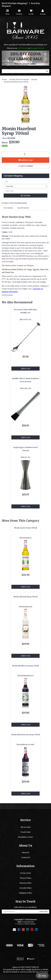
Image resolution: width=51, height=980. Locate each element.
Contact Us (25, 857)
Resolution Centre (25, 837)
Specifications (23, 208)
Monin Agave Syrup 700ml (25, 528)
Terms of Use (25, 873)
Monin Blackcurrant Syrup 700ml (25, 735)
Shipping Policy (25, 893)
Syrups (34, 79)
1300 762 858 (23, 48)
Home (4, 79)
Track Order (25, 832)
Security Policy (25, 888)
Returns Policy (25, 883)
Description (8, 208)
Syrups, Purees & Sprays (19, 79)
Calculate (25, 195)
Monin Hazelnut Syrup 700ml (16, 82)
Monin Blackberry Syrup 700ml (25, 666)
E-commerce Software (22, 924)
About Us (25, 852)
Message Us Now (37, 48)
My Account (25, 827)
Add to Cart (25, 160)
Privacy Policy (25, 878)
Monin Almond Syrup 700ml (25, 597)
